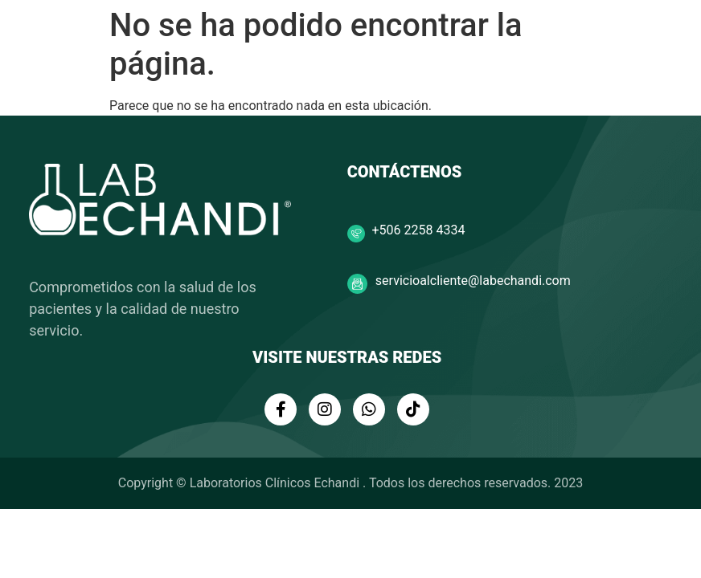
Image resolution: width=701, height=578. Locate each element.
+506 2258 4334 (418, 230)
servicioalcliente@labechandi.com (473, 280)
